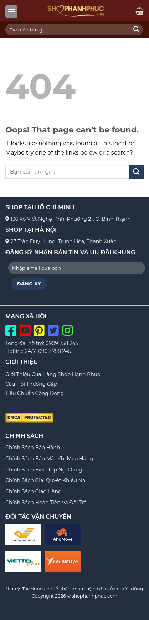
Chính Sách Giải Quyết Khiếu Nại (46, 480)
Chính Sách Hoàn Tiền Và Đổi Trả (46, 502)
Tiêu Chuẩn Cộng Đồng (34, 393)
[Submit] (136, 30)
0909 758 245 (61, 343)
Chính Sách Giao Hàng (33, 491)
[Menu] (11, 11)
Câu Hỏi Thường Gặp (31, 384)
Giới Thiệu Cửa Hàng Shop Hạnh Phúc (52, 374)
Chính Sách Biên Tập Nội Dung (43, 469)
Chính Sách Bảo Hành (32, 447)
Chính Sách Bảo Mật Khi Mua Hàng (49, 458)
